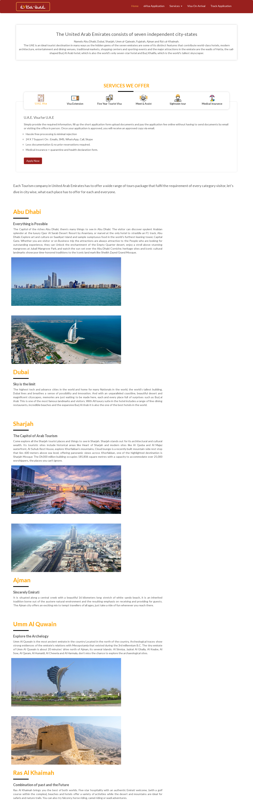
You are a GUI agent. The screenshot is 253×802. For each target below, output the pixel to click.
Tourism (129, 748)
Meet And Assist (174, 748)
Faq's (214, 755)
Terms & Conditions (83, 755)
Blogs (219, 748)
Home (135, 6)
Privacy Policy (140, 755)
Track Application (220, 6)
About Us (89, 748)
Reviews (157, 755)
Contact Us (174, 755)
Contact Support (196, 755)
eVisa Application (154, 6)
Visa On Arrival (196, 6)
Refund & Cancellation (113, 755)
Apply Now (33, 160)
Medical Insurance (200, 748)
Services (176, 6)
